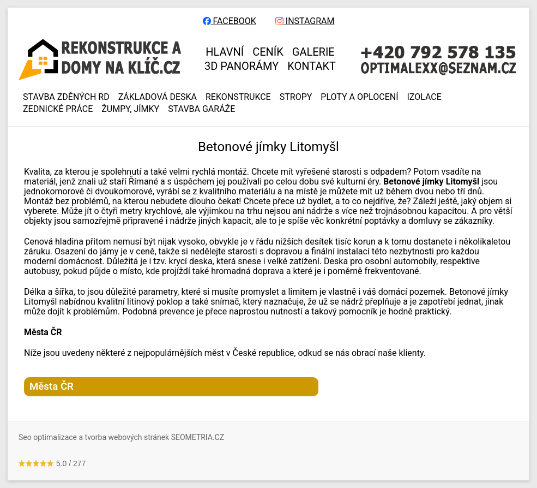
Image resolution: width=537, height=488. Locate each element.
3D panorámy (241, 66)
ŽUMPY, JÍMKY (130, 109)
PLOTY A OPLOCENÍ (359, 97)
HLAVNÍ (225, 51)
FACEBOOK (229, 21)
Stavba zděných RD (66, 97)
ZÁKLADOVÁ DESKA (157, 97)
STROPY (296, 97)
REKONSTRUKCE (238, 97)
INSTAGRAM (305, 21)
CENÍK (267, 51)
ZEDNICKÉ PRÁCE (58, 109)
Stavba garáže (201, 109)
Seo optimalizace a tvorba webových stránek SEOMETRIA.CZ (121, 437)
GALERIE (313, 51)
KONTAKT (311, 66)
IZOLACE (424, 97)
